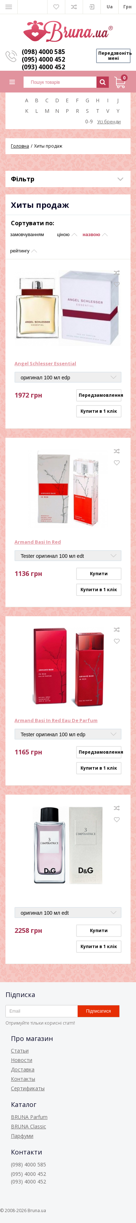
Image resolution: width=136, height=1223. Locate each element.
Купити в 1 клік (99, 411)
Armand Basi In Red (38, 542)
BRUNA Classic (28, 1126)
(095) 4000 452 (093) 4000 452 (43, 63)
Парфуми (22, 1135)
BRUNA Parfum (29, 1116)
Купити (99, 574)
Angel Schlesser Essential (45, 364)
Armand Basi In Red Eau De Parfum (56, 721)
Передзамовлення (100, 395)
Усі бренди (109, 122)
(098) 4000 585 (43, 52)
